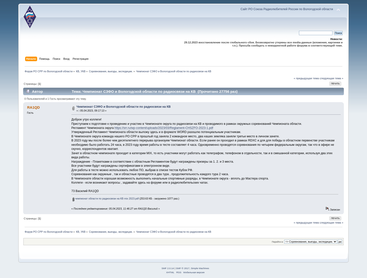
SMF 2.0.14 (167, 268)
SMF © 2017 (182, 268)
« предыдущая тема (306, 78)
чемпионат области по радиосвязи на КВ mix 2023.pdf (106, 198)
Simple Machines (200, 268)
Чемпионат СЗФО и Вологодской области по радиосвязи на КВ (123, 106)
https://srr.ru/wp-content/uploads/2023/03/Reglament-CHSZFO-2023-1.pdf (164, 128)
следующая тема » (331, 78)
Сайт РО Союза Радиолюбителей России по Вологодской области (287, 9)
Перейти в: (277, 241)
